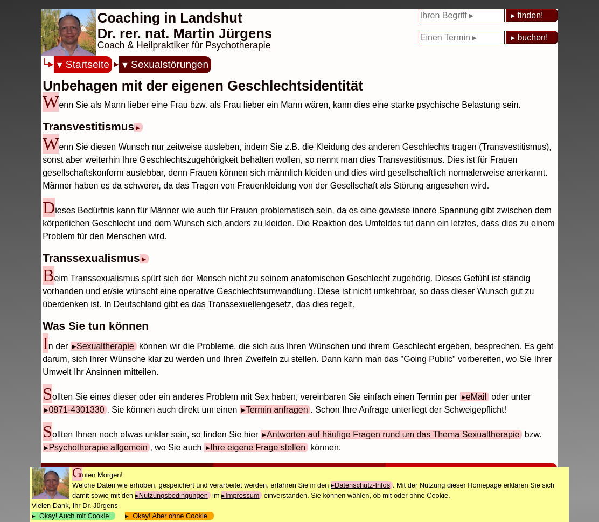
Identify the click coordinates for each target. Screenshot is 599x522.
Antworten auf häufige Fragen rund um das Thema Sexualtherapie (393, 434)
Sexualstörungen (169, 64)
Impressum (242, 495)
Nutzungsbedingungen (173, 495)
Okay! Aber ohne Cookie (170, 516)
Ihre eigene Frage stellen (257, 447)
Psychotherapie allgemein (97, 447)
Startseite (87, 64)
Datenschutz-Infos (362, 485)
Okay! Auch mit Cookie (74, 516)
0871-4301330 (76, 409)
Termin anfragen (277, 409)
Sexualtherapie (105, 346)
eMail (476, 396)
